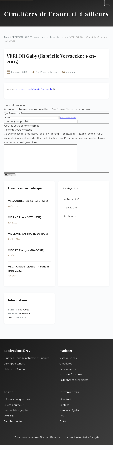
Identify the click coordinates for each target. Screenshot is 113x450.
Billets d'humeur (14, 409)
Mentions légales (69, 415)
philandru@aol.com (15, 373)
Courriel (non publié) (16, 121)
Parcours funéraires (71, 379)
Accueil (7, 37)
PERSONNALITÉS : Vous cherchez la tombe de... (39, 37)
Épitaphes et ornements (73, 384)
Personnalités (67, 373)
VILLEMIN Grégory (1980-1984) (28, 238)
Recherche (70, 220)
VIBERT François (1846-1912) (26, 254)
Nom (7, 117)
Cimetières (65, 368)
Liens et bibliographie (16, 415)
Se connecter (68, 117)
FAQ (61, 420)
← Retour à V (71, 204)
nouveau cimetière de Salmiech (33, 89)
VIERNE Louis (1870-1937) (24, 222)
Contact (64, 409)
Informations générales (17, 404)
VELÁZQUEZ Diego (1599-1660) (28, 205)
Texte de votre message (18, 129)
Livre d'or (9, 420)
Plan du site (70, 212)
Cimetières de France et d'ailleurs (56, 14)
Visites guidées (68, 362)
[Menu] (107, 3)
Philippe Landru (49, 72)
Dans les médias (13, 426)
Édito (62, 426)
